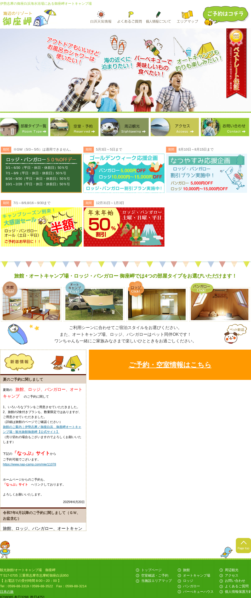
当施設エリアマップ (156, 582)
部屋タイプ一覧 (24, 127)
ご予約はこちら (226, 16)
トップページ (151, 571)
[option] (125, 70)
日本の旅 (7, 593)
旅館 (186, 571)
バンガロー (191, 587)
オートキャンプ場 (196, 576)
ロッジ (188, 582)
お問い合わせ (225, 127)
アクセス (175, 127)
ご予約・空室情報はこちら (170, 365)
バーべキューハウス (198, 593)
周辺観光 (124, 127)
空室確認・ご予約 (154, 576)
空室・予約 (74, 127)
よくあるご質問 (237, 587)
